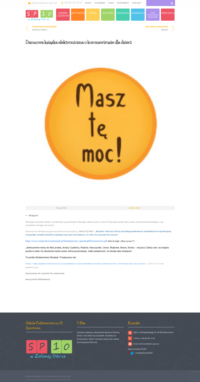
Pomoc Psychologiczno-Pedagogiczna (152, 15)
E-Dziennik (100, 3)
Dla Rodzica (123, 13)
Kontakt (136, 3)
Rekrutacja (168, 13)
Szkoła (93, 13)
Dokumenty (123, 3)
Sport (88, 3)
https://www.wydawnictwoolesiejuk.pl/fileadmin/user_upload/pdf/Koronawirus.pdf (66, 241)
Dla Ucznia (107, 13)
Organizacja (137, 13)
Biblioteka (135, 208)
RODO (111, 3)
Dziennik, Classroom (63, 14)
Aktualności (78, 13)
